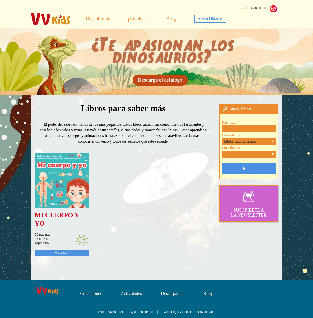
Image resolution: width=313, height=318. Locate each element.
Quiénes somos (142, 312)
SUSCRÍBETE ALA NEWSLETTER (249, 204)
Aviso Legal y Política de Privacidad (188, 312)
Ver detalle (61, 253)
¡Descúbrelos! (98, 18)
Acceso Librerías (210, 19)
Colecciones (91, 293)
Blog (171, 18)
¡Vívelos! (137, 18)
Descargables (172, 293)
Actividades (131, 293)
